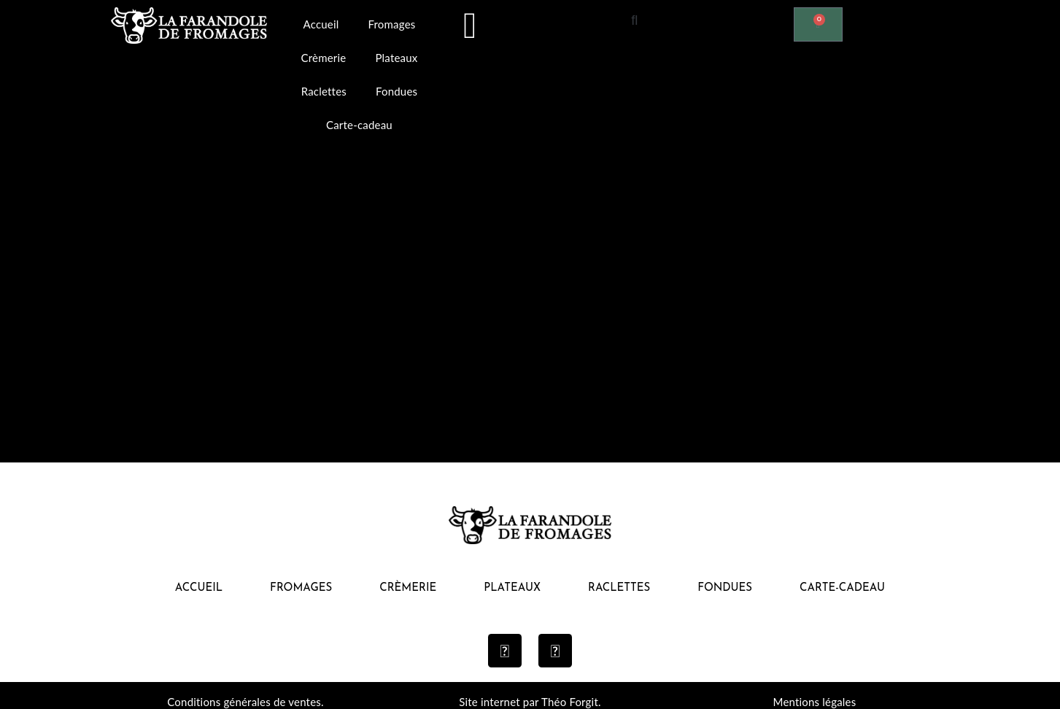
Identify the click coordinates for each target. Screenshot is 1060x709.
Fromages (391, 24)
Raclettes (324, 91)
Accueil (321, 24)
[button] (635, 19)
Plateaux (396, 57)
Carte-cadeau (359, 124)
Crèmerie (324, 57)
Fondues (396, 91)
